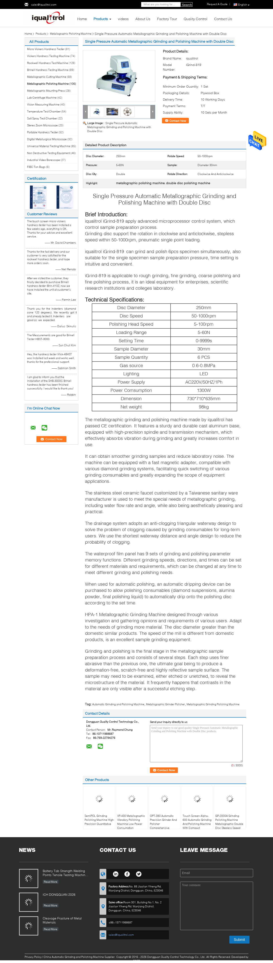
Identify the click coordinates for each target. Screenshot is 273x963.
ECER (136, 961)
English (244, 4)
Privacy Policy (33, 957)
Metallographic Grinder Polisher (165, 704)
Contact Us (223, 19)
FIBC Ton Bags (36, 167)
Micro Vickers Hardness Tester (45, 49)
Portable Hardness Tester (42, 132)
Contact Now (177, 120)
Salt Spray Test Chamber (42, 118)
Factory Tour (167, 19)
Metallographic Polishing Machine (71, 33)
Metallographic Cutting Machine (46, 76)
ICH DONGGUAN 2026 (59, 894)
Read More (50, 881)
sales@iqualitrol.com (43, 4)
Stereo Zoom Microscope (42, 125)
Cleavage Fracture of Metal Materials (62, 920)
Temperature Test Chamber (44, 111)
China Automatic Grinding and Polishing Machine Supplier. (80, 957)
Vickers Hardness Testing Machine (48, 56)
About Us (142, 19)
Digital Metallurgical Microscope (47, 139)
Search (187, 5)
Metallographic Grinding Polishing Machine (213, 704)
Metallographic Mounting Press (46, 90)
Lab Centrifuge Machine (42, 97)
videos (123, 19)
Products (101, 19)
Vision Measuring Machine (43, 104)
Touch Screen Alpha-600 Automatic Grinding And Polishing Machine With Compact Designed (197, 824)
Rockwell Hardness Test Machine (47, 63)
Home (82, 19)
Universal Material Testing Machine (48, 146)
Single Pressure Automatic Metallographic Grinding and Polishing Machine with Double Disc (119, 127)
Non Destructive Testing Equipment (48, 153)
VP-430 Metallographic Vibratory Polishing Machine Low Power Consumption (131, 822)
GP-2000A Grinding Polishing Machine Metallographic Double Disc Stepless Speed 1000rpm (229, 824)
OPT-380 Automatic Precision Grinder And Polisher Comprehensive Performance (163, 824)
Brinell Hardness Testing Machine (47, 70)
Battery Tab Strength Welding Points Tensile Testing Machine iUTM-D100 (65, 873)
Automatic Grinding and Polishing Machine (118, 704)
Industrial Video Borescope (43, 160)
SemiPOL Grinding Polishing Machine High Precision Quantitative (99, 820)
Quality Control (195, 19)
